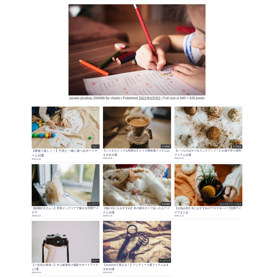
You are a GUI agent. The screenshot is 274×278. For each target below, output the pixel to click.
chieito (115, 98)
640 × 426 (187, 98)
